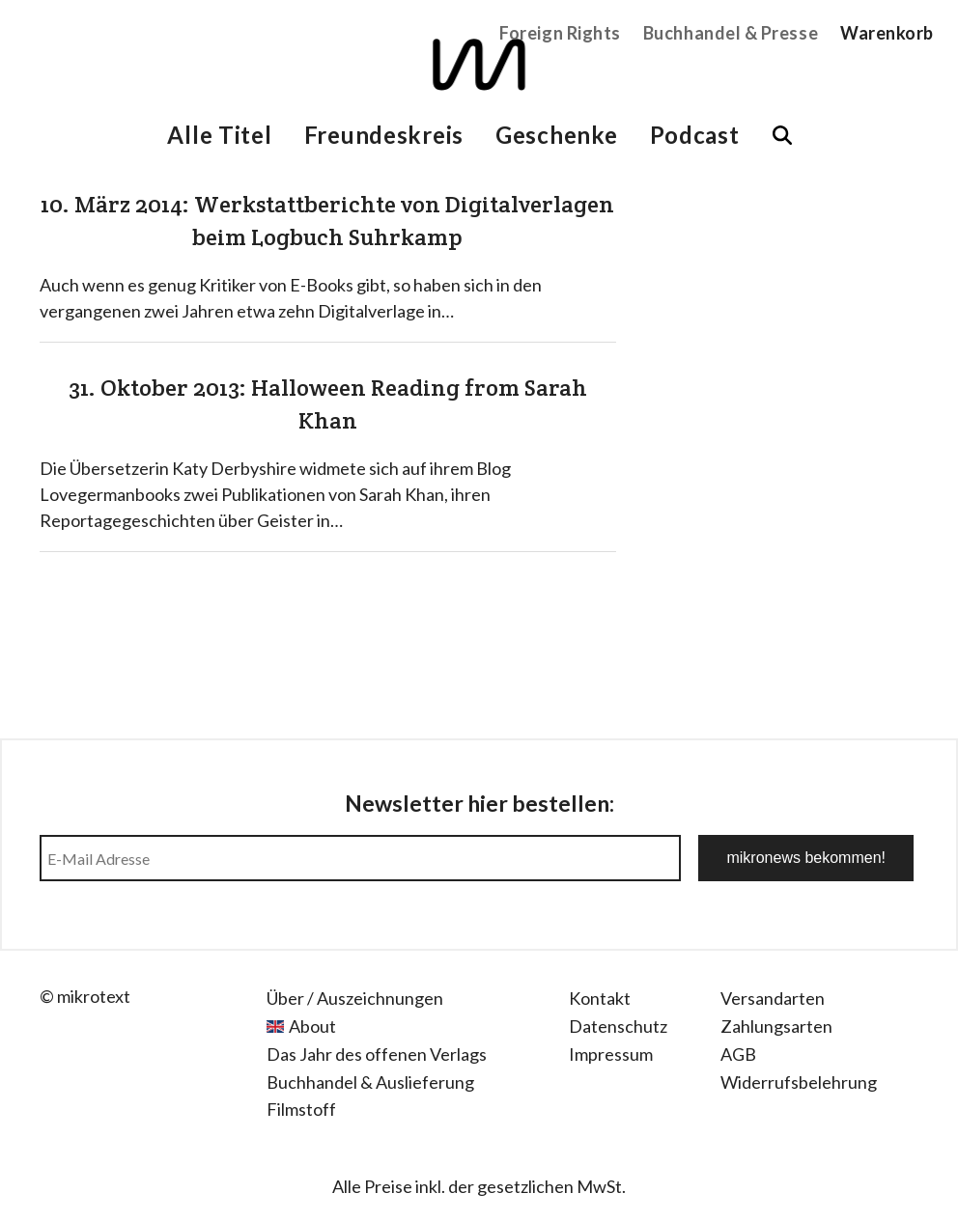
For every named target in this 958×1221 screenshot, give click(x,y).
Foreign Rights (560, 32)
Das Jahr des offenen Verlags (377, 1054)
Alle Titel (219, 135)
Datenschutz (618, 1026)
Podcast (695, 135)
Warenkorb (887, 32)
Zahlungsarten (776, 1026)
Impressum (611, 1054)
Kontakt (600, 998)
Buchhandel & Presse (730, 32)
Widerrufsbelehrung (798, 1082)
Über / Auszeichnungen (355, 998)
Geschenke (556, 135)
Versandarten (772, 998)
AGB (738, 1054)
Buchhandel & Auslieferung (370, 1082)
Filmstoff (301, 1109)
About (312, 1026)
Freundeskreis (384, 135)
